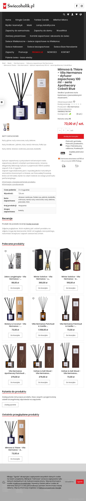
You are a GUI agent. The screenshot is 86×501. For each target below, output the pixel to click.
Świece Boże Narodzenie (65, 46)
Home (8, 20)
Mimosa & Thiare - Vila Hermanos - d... (15, 449)
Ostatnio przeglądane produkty (20, 414)
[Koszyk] (68, 14)
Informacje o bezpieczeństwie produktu (18, 182)
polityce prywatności (22, 483)
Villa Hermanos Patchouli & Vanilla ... (43, 325)
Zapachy (9, 52)
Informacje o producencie (13, 184)
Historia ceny (64, 119)
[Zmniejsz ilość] (68, 130)
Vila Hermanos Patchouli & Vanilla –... (71, 325)
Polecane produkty (13, 243)
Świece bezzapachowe (38, 46)
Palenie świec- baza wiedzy (18, 57)
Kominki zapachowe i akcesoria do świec (49, 36)
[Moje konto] (72, 14)
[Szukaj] (64, 14)
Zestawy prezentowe (15, 36)
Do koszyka (15, 288)
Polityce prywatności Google (50, 488)
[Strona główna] (18, 5)
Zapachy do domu (43, 30)
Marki (29, 25)
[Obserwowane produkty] (76, 14)
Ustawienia (69, 482)
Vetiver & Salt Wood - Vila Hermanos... (43, 372)
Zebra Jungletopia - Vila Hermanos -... (15, 278)
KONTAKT (65, 52)
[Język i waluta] (80, 14)
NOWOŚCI (52, 52)
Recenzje (7, 218)
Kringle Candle (23, 20)
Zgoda (80, 482)
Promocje (23, 52)
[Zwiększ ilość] (59, 130)
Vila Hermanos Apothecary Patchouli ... (15, 372)
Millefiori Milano (60, 20)
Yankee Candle (41, 20)
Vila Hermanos (73, 107)
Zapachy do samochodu (17, 30)
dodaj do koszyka (71, 136)
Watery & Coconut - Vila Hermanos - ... (15, 325)
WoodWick (62, 30)
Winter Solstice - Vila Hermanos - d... (70, 278)
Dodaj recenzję (32, 224)
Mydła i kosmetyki (13, 25)
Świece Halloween (14, 46)
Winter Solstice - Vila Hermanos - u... (43, 278)
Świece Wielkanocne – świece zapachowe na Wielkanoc (32, 41)
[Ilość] (63, 130)
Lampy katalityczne (45, 25)
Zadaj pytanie (10, 405)
